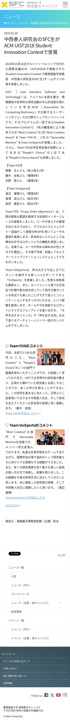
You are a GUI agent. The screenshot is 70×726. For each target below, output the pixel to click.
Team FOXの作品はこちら (22, 413)
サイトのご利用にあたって (16, 661)
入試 (12, 576)
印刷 (61, 555)
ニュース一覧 (16, 567)
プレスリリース (18, 594)
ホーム (9, 23)
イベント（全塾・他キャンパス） (29, 638)
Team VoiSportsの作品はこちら (25, 497)
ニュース (22, 23)
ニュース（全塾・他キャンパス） (29, 603)
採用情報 (14, 611)
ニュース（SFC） (19, 585)
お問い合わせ (10, 668)
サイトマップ (8, 654)
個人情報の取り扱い (14, 676)
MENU (65, 5)
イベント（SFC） (19, 629)
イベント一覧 (16, 620)
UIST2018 (12, 505)
